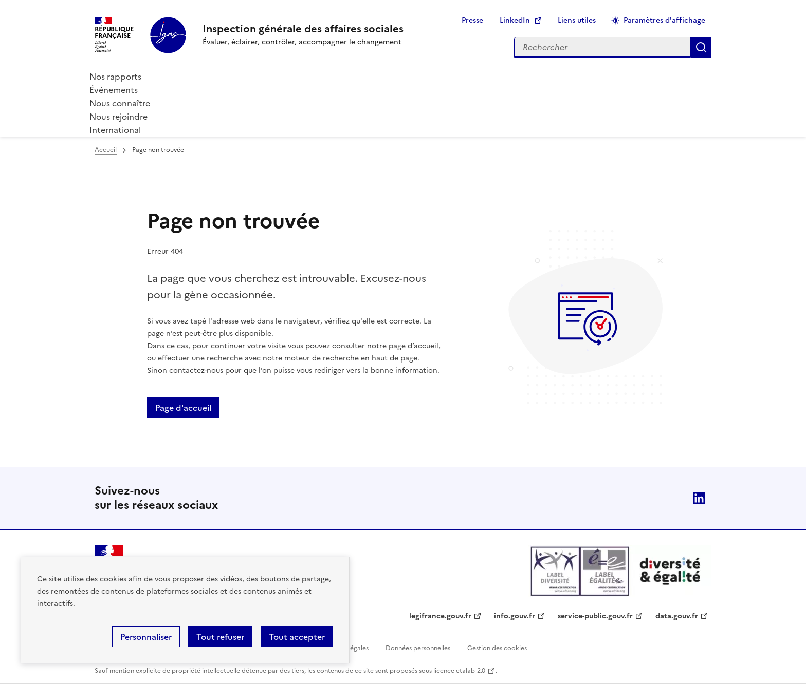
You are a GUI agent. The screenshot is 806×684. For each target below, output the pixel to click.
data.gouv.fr (676, 616)
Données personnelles (418, 648)
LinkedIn (515, 20)
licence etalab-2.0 (459, 670)
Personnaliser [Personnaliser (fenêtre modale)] (146, 637)
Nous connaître (119, 103)
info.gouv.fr (514, 616)
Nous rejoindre (118, 116)
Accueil (106, 150)
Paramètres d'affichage (664, 20)
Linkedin (699, 498)
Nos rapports (115, 76)
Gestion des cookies (497, 648)
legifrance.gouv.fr (440, 616)
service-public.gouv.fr (595, 616)
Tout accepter (297, 637)
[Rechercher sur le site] (602, 47)
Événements (113, 90)
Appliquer (701, 47)
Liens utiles (577, 20)
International (115, 130)
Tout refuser (220, 637)
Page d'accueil (183, 408)
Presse (472, 20)
